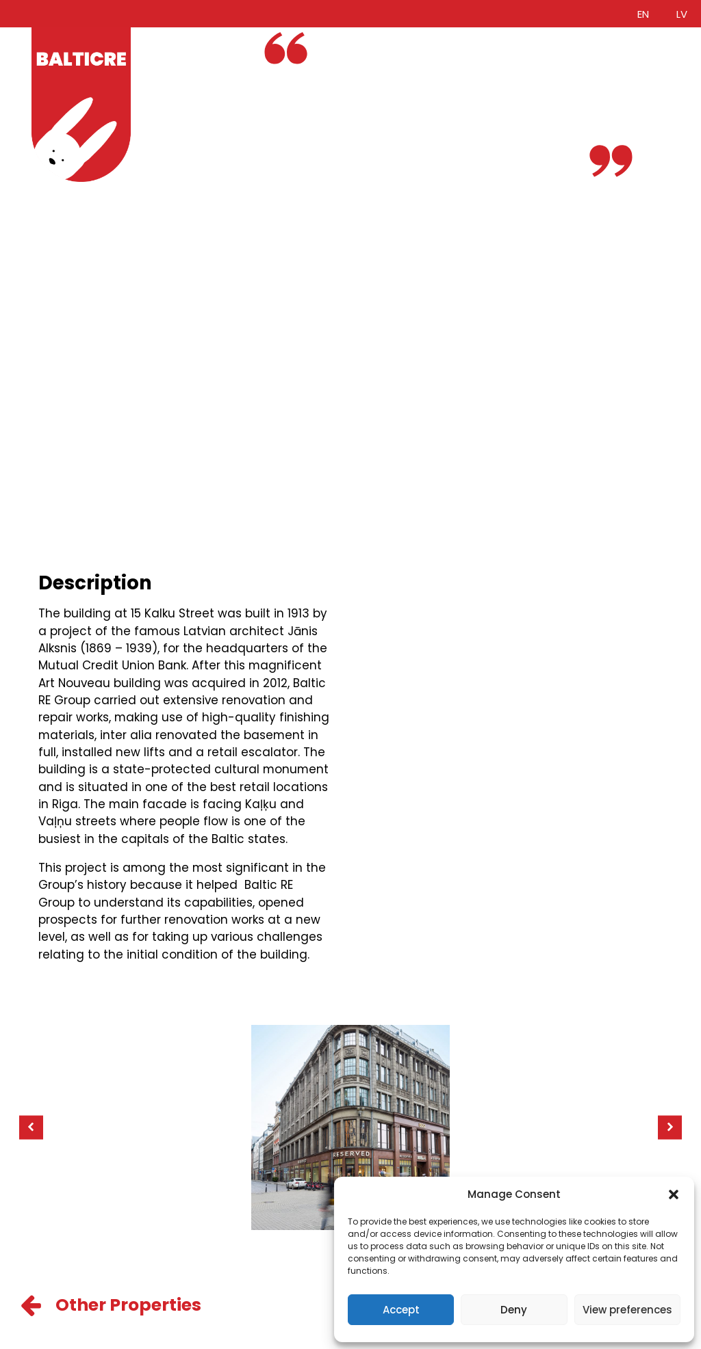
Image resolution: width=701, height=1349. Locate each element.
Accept (401, 1310)
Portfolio (184, 87)
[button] (673, 1194)
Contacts (188, 156)
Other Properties (128, 1305)
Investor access (206, 121)
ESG (171, 104)
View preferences (627, 1310)
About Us (186, 52)
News (175, 139)
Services (184, 70)
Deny (513, 1310)
